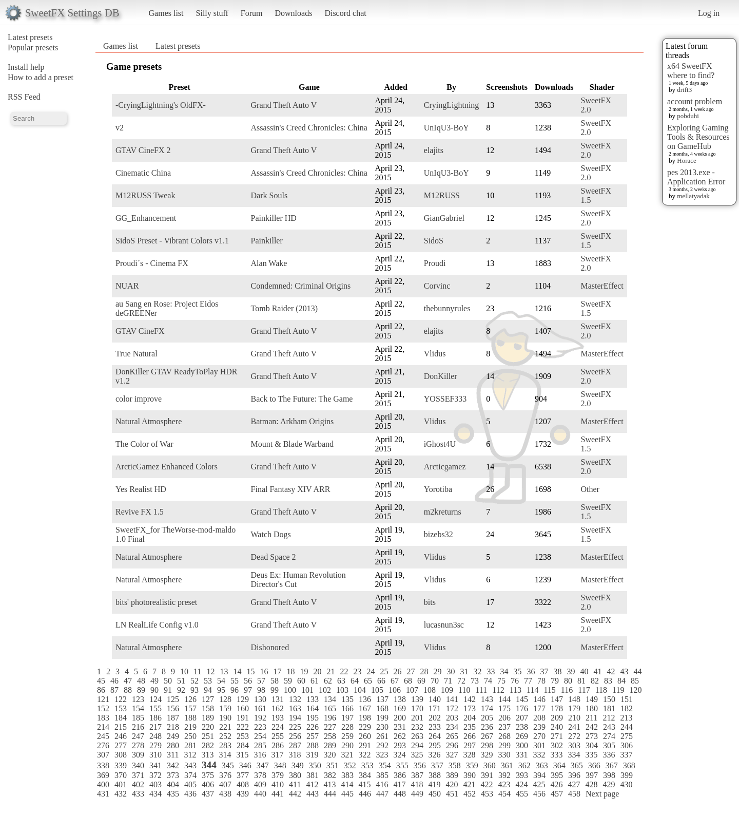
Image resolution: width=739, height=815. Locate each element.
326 (434, 754)
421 (469, 784)
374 (190, 775)
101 (307, 690)
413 (329, 784)
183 (103, 717)
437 (208, 793)
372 (155, 775)
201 (417, 717)
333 (556, 754)
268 (504, 736)
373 (173, 775)
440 (260, 793)
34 (504, 671)
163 (295, 708)
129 (243, 699)
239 (539, 727)
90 (154, 690)
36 (531, 671)
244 (626, 727)
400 (103, 784)
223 (260, 727)
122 (120, 699)
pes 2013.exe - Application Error (696, 177)
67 (395, 680)
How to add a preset (40, 77)
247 (138, 736)
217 (155, 727)
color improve (138, 398)
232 (417, 727)
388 (435, 775)
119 (618, 690)
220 (208, 727)
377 (243, 775)
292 (382, 745)
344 (209, 765)
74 (488, 680)
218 (173, 727)
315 (242, 754)
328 (469, 754)
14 (237, 671)
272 (574, 736)
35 (517, 671)
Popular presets (33, 47)
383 (347, 775)
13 (224, 671)
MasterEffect (602, 285)
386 (400, 775)
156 (173, 708)
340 (138, 765)
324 (399, 754)
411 (295, 784)
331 (521, 754)
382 (330, 775)
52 (194, 680)
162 (277, 708)
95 (221, 690)
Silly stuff (212, 13)
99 (274, 690)
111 (481, 690)
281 (190, 745)
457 (557, 793)
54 (221, 680)
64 (355, 680)
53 (208, 680)
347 (263, 765)
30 (450, 671)
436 (190, 793)
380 (295, 775)
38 (557, 671)
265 (452, 736)
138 (400, 699)
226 (312, 727)
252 (225, 736)
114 (532, 690)
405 (190, 784)
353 (367, 765)
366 (594, 765)
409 (260, 784)
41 (597, 671)
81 (581, 680)
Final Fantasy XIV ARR (290, 489)
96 (234, 690)
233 (435, 727)
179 (574, 708)
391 (487, 775)
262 (400, 736)
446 (365, 793)
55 (234, 680)
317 (277, 754)
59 (288, 680)
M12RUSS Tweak (145, 195)
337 (626, 754)
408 (243, 784)
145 (522, 699)
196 (330, 717)
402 (138, 784)
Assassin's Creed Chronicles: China (309, 127)
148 (574, 699)
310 (155, 754)
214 (103, 727)
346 (245, 765)
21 (330, 671)
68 (408, 680)
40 (584, 671)
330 (504, 754)
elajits (433, 150)
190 (225, 717)
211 (591, 717)
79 (555, 680)
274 (609, 736)
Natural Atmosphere (148, 421)
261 (382, 736)
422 (486, 784)
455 (522, 793)
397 (592, 775)
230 (382, 727)
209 (557, 717)
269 (522, 736)
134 (330, 699)
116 (567, 690)
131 (277, 699)
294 (417, 745)
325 (417, 754)
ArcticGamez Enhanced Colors (166, 466)
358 (455, 765)
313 (207, 754)
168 (382, 708)
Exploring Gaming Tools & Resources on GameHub (698, 136)
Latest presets (30, 37)
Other (590, 489)
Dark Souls (269, 195)
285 (260, 745)
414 (347, 784)
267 (487, 736)
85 (635, 680)
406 (208, 784)
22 (344, 671)
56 (248, 680)
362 (524, 765)
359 (472, 765)
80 (568, 680)
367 (612, 765)
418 (417, 784)
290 (347, 745)
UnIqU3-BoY (446, 127)
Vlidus (435, 353)
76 (515, 680)
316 (260, 754)
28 (424, 671)
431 (103, 793)
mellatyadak (693, 196)
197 (347, 717)
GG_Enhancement (145, 218)
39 (571, 671)
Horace (686, 160)
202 (435, 717)
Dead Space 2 (273, 557)
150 (609, 699)
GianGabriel (444, 218)
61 (314, 680)
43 (624, 671)
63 (341, 680)
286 (277, 745)
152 (103, 708)
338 (103, 765)
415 (364, 784)
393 (522, 775)
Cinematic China (143, 172)
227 (330, 727)
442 (295, 793)
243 (609, 727)
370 (120, 775)
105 (377, 690)
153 (120, 708)
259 (347, 736)
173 (469, 708)
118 (601, 690)
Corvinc (437, 285)
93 (194, 690)
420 (451, 784)
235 (469, 727)
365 (577, 765)
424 (521, 784)
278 (138, 745)
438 (225, 793)
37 (544, 671)
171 (435, 708)
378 (260, 775)
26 (397, 671)
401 (120, 784)
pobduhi (688, 116)
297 (469, 745)
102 (325, 690)
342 (173, 765)
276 (103, 745)
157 (190, 708)
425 (539, 784)
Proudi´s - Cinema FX (151, 263)
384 (365, 775)
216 (138, 727)
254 (260, 736)
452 (469, 793)
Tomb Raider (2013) (284, 308)
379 (277, 775)
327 (451, 754)
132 (295, 699)
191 (243, 717)
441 (277, 793)
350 (315, 765)
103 (342, 690)
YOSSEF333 (445, 398)
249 (173, 736)
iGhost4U (440, 444)
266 (469, 736)
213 (626, 717)
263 (417, 736)
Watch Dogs (271, 534)
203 (452, 717)
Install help (26, 67)
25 (384, 671)
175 (504, 708)
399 (626, 775)
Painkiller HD (274, 218)
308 (120, 754)
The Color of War (144, 444)
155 (155, 708)
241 (574, 727)
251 (208, 736)
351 (332, 765)
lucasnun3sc (444, 624)
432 (120, 793)
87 (114, 690)
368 (629, 765)
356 (420, 765)
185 (138, 717)
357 (437, 765)
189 (208, 717)
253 (243, 736)
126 (190, 699)
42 (611, 671)
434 (155, 793)
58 (274, 680)
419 (434, 784)
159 (225, 708)
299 (504, 745)
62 (328, 680)
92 (181, 690)
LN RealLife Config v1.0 (157, 624)
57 (261, 680)
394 (539, 775)
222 (243, 727)
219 (190, 727)
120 (635, 690)
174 (487, 708)
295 (435, 745)
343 (190, 765)
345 (228, 765)
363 (542, 765)
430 (626, 784)
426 (556, 784)
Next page (602, 793)
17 (277, 671)
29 (437, 671)
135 (347, 699)
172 (452, 708)
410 (277, 784)
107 (412, 690)
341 (155, 765)
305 (609, 745)
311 (173, 754)
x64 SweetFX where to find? (690, 71)
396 (574, 775)
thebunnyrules (447, 308)
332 (539, 754)
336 (608, 754)
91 (168, 690)
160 (243, 708)
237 (504, 727)
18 (290, 671)
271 (557, 736)
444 (330, 793)
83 (608, 680)
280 (173, 745)
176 (522, 708)
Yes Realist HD (140, 489)
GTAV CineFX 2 (142, 150)
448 (400, 793)
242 (592, 727)
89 (141, 690)
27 (410, 671)
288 (312, 745)
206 (504, 717)
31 (464, 671)
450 (435, 793)
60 (301, 680)
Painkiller (267, 240)
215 (120, 727)
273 (592, 736)
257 (312, 736)
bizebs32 (438, 534)
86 (101, 690)
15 (250, 671)
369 (103, 775)
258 (330, 736)
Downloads (293, 13)
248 (155, 736)
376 (225, 775)
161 (260, 708)
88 (128, 690)
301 (539, 745)
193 (277, 717)
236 (487, 727)
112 (498, 690)
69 (421, 680)
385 (382, 775)
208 (539, 717)
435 (173, 793)
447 (382, 793)
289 (330, 745)
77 (528, 680)
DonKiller (440, 376)
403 (155, 784)
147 (557, 699)
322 (364, 754)
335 (591, 754)
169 (400, 708)
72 (461, 680)
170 (417, 708)
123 (138, 699)
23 (357, 671)
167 (365, 708)
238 (522, 727)
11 (197, 671)
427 (574, 784)
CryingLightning (451, 105)
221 (225, 727)
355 (402, 765)
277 (120, 745)
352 (350, 765)
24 (370, 671)
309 (138, 754)
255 (277, 736)
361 (507, 765)
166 (347, 708)
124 (155, 699)
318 (294, 754)
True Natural (136, 353)
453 (487, 793)
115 (549, 690)
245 (103, 736)
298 (487, 745)
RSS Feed (24, 96)
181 (609, 708)
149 (592, 699)
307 (103, 754)
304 (592, 745)
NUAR (127, 285)
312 (190, 754)
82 (595, 680)
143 (487, 699)
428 (591, 784)
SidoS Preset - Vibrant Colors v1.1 (172, 240)
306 (626, 745)
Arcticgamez (445, 466)
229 (365, 727)
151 (626, 699)
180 (592, 708)
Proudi (435, 263)
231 (400, 727)
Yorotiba (438, 489)
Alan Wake (269, 263)
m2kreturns (442, 511)
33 (491, 671)
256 (295, 736)
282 (208, 745)
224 (277, 727)
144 (504, 699)
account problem (694, 101)
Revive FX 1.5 (139, 511)
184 (120, 717)
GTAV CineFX (139, 331)
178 (557, 708)
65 (368, 680)
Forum (252, 13)
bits (430, 602)
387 (417, 775)
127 (208, 699)
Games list (166, 13)
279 (155, 745)
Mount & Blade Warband (292, 444)
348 (280, 765)
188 (190, 717)
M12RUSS (442, 195)
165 (330, 708)
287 (295, 745)
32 (477, 671)
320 (329, 754)
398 (609, 775)
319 (312, 754)
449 (417, 793)
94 (208, 690)
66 (381, 680)
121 (103, 699)
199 (382, 717)
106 (394, 690)
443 (312, 793)
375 (208, 775)
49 (154, 680)
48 (141, 680)
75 (501, 680)
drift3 (684, 89)
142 (469, 699)
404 (173, 784)
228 (347, 727)
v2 (119, 127)
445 (347, 793)
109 (447, 690)
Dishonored (270, 647)
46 (114, 680)
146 (539, 699)
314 (225, 754)
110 (464, 690)
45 (101, 680)
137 (382, 699)
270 (539, 736)
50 (168, 680)
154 (138, 708)
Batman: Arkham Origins (292, 421)
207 (522, 717)
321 (347, 754)
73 (475, 680)
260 (365, 736)
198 (365, 717)
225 (295, 727)
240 (557, 727)
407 (225, 784)
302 (557, 745)
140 (435, 699)
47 (128, 680)
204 (469, 717)
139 (417, 699)
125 (173, 699)
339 (120, 765)
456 (539, 793)
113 (515, 690)
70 (435, 680)
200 (400, 717)
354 (385, 765)
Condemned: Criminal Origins (301, 285)
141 (452, 699)
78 (541, 680)
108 (429, 690)
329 (486, 754)
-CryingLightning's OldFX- (160, 105)
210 (574, 717)
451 (452, 793)
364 (559, 765)
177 (539, 708)
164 (312, 708)
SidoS (433, 240)
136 (365, 699)
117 (584, 690)
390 (469, 775)
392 (504, 775)
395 (557, 775)
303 (574, 745)
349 (297, 765)
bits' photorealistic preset (156, 602)
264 (435, 736)
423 (504, 784)
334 (574, 754)
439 (243, 793)
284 (243, 745)
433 (138, 793)
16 (264, 671)
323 (382, 754)
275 (626, 736)
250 (190, 736)
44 (637, 671)
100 (290, 690)
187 (173, 717)
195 (312, 717)
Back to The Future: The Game (302, 398)
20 (317, 671)
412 (312, 784)
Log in (708, 13)
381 (312, 775)
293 (400, 745)
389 (452, 775)
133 (312, 699)
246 (120, 736)
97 (248, 690)
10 (184, 671)
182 (626, 708)
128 (225, 699)
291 (365, 745)
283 (225, 745)
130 (260, 699)
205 (487, 717)
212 (608, 717)
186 (155, 717)
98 (261, 690)
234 (452, 727)
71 (448, 680)
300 (522, 745)
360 (489, 765)
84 (621, 680)
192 (260, 717)
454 (504, 793)
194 (295, 717)
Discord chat (345, 13)
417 (399, 784)
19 (304, 671)
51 (181, 680)
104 (360, 690)
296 (452, 745)
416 (382, 784)
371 (138, 775)
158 (208, 708)
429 (608, 784)
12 (210, 671)
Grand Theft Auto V (284, 105)
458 (574, 793)
